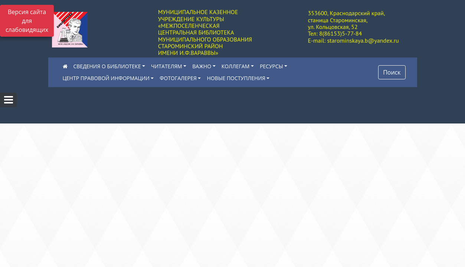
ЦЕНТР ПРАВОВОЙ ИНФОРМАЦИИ (106, 78)
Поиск (391, 72)
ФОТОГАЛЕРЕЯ (178, 78)
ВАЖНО (201, 66)
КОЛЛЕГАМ (236, 66)
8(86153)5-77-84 (340, 33)
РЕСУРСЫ (271, 66)
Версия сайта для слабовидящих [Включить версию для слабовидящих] (27, 21)
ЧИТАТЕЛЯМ (166, 66)
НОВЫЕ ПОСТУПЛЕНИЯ (236, 78)
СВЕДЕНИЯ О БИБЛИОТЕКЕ (107, 66)
